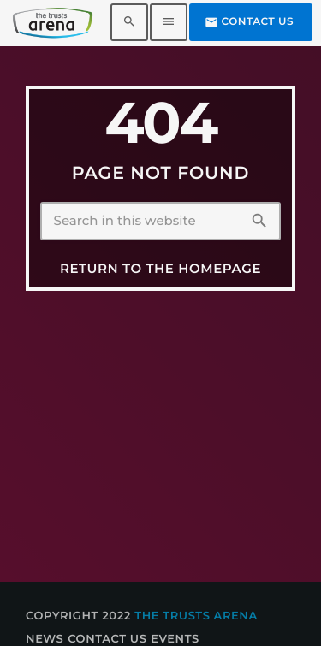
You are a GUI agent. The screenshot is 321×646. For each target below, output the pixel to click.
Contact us (249, 22)
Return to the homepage (160, 268)
